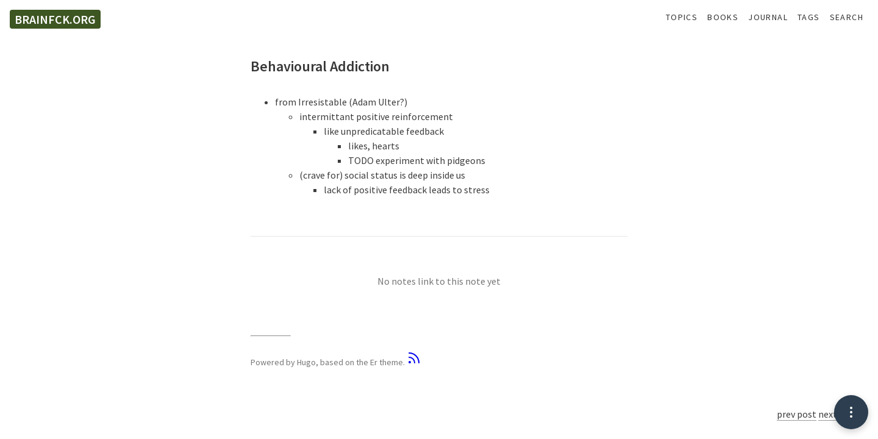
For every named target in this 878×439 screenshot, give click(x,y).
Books (722, 17)
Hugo (306, 362)
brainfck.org (55, 19)
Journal (768, 17)
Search (846, 17)
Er (373, 362)
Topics (682, 17)
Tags (809, 17)
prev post (796, 414)
